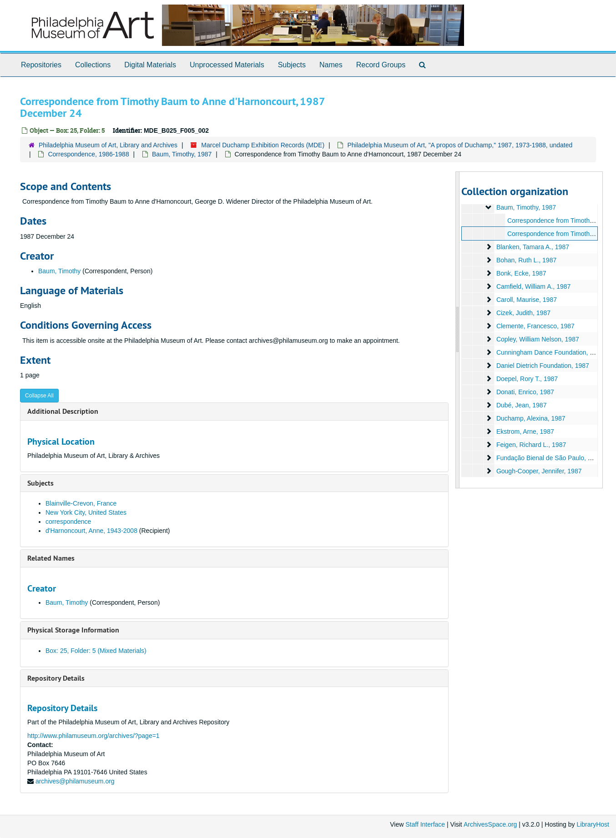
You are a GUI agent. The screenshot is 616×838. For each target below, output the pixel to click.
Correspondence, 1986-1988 (88, 154)
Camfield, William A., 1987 (533, 286)
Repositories (41, 65)
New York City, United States (85, 512)
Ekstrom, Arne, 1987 (525, 431)
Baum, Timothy (59, 271)
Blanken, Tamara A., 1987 (532, 247)
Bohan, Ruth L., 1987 (526, 260)
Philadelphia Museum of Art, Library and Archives (108, 145)
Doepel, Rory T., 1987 (527, 378)
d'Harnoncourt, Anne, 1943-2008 (92, 530)
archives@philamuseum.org (75, 781)
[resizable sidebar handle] (457, 330)
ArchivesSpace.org (490, 824)
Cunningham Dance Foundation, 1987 (550, 352)
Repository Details (56, 678)
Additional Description (62, 411)
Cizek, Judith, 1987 (523, 312)
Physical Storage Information (73, 630)
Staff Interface (425, 824)
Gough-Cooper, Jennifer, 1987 (539, 471)
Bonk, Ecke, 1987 (521, 273)
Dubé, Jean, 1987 (521, 405)
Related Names (51, 558)
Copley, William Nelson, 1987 (537, 339)
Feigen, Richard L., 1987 (531, 444)
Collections (93, 65)
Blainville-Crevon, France (80, 503)
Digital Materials (150, 65)
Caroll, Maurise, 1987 (526, 299)
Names (331, 65)
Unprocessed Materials (227, 65)
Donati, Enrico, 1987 (525, 392)
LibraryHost (592, 824)
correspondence (68, 521)
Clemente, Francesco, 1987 (535, 326)
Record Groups (381, 65)
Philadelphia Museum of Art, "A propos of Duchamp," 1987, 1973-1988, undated (459, 145)
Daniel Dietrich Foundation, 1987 (542, 365)
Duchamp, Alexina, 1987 (531, 418)
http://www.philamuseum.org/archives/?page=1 (93, 735)
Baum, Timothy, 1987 (182, 154)
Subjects (292, 65)
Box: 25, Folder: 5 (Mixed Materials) (95, 650)
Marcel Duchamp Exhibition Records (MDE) (262, 145)
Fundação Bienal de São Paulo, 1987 (549, 458)
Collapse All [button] (39, 395)
